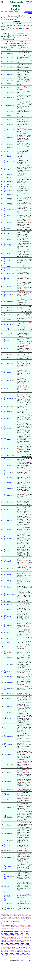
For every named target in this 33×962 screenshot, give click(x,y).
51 (4, 315)
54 (4, 328)
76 (4, 482)
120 (5, 794)
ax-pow (18, 928)
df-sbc (22, 937)
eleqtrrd (9, 495)
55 (4, 340)
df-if (6, 940)
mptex (9, 418)
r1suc (8, 310)
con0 (15, 918)
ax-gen (6, 925)
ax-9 (5, 926)
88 (4, 594)
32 (4, 208)
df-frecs (12, 951)
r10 (8, 177)
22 (4, 162)
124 (5, 865)
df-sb (7, 934)
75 (4, 477)
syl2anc (9, 294)
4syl (8, 261)
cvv (3, 915)
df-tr (7, 943)
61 (4, 372)
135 (5, 909)
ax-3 (2, 925)
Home (6, 11)
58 (4, 743)
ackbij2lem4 (19, 958)
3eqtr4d (9, 744)
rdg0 (8, 186)
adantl (9, 833)
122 (5, 807)
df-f (11, 948)
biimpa (9, 324)
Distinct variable (7, 39)
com (18, 920)
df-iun (11, 941)
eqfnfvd (9, 876)
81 (4, 537)
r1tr (8, 638)
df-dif (2, 938)
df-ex (27, 933)
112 (5, 729)
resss (8, 903)
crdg (24, 920)
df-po (22, 943)
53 (4, 324)
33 (4, 210)
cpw (24, 915)
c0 (18, 915)
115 (5, 754)
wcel (26, 914)
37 (4, 234)
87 (4, 574)
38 (4, 874)
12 (4, 893)
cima (9, 918)
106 (5, 689)
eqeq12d (9, 74)
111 (5, 720)
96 (4, 633)
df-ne (18, 936)
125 (5, 833)
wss (14, 915)
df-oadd (17, 953)
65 (4, 426)
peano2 (9, 194)
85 (4, 561)
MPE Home (11, 11)
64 (4, 399)
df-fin (24, 954)
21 (4, 160)
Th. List (16, 11)
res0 (8, 174)
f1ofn (8, 222)
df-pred (28, 945)
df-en (7, 954)
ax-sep (6, 928)
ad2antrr (9, 807)
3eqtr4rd (9, 817)
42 (4, 292)
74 (4, 474)
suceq (8, 53)
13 (4, 136)
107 (5, 727)
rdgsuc (9, 789)
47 (4, 296)
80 (4, 509)
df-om (23, 950)
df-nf (2, 934)
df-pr (21, 940)
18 (4, 895)
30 (4, 898)
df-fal (22, 933)
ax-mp (9, 439)
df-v (17, 937)
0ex (8, 184)
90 (4, 595)
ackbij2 (17, 18)
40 (4, 261)
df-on (8, 947)
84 (4, 551)
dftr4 (8, 647)
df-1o (6, 953)
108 (5, 698)
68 (4, 429)
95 (4, 626)
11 (6, 105)
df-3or (5, 933)
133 (5, 900)
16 (4, 130)
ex (8, 886)
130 (5, 868)
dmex (8, 406)
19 (4, 168)
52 (4, 319)
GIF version (30, 13)
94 (4, 618)
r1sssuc (9, 273)
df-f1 (16, 948)
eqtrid (9, 561)
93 (4, 609)
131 (5, 878)
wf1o (8, 920)
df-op (26, 940)
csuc (22, 918)
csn (29, 915)
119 (5, 817)
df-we (7, 944)
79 (4, 550)
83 (4, 540)
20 (4, 151)
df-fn (6, 948)
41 (4, 263)
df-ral (23, 936)
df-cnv (23, 944)
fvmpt (9, 428)
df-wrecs (19, 951)
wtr (16, 917)
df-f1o (25, 948)
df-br (17, 941)
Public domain (20, 960)
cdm (28, 917)
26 (4, 181)
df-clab (23, 934)
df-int (6, 941)
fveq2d (9, 57)
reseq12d (9, 67)
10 (6, 97)
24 (4, 896)
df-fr (2, 944)
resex (8, 357)
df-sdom (19, 954)
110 (5, 719)
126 (5, 866)
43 (4, 270)
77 (4, 488)
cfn (4, 921)
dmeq (8, 363)
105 (5, 682)
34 (4, 216)
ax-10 (10, 926)
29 (4, 192)
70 (4, 449)
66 (4, 411)
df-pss (23, 938)
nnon (8, 266)
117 (5, 772)
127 (5, 846)
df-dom (12, 954)
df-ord (2, 947)
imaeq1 (9, 380)
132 (5, 886)
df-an (25, 931)
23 (4, 169)
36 (4, 229)
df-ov (6, 950)
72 (4, 460)
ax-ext (26, 926)
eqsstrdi (9, 908)
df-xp (13, 944)
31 (4, 214)
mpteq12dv (10, 398)
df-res (16, 945)
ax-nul (12, 928)
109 (5, 717)
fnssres (9, 286)
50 (4, 313)
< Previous (29, 1)
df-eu (18, 934)
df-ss (18, 938)
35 (4, 228)
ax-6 (21, 925)
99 (4, 651)
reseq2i (9, 181)
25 (4, 188)
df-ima (22, 945)
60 (4, 406)
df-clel (7, 936)
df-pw (11, 940)
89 (4, 587)
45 (4, 279)
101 (5, 657)
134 (5, 907)
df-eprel (17, 943)
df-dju (6, 955)
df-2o (11, 953)
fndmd (9, 477)
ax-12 (20, 926)
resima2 (9, 334)
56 (4, 341)
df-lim (13, 947)
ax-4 (12, 925)
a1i (8, 642)
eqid (8, 520)
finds (8, 896)
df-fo (21, 948)
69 (4, 439)
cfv (12, 920)
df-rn (11, 945)
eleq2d (9, 319)
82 (4, 538)
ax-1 (26, 923)
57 (4, 348)
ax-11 (15, 926)
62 (4, 397)
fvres (8, 825)
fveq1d (9, 772)
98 (4, 642)
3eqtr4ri (9, 190)
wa (14, 914)
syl (8, 215)
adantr (9, 234)
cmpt (10, 917)
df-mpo (18, 950)
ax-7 (25, 925)
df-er (23, 953)
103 (5, 672)
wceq (19, 914)
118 (5, 781)
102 (5, 687)
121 (5, 799)
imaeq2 (9, 502)
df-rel (18, 944)
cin (8, 915)
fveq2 (8, 49)
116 (5, 815)
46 (4, 294)
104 (5, 676)
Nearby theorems (29, 3)
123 (5, 818)
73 (4, 472)
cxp (21, 917)
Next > (30, 2)
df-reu (6, 937)
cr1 (9, 921)
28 (4, 186)
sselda (9, 657)
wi (10, 914)
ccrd (16, 921)
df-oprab (12, 950)
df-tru (16, 933)
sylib (8, 652)
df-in (13, 938)
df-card (12, 955)
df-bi (21, 931)
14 (4, 120)
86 (4, 744)
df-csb (27, 937)
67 (4, 418)
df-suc (19, 947)
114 (5, 746)
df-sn (16, 940)
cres (3, 918)
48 (4, 301)
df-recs (25, 951)
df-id (11, 943)
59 (4, 357)
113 (5, 737)
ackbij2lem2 (10, 209)
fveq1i (9, 449)
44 (4, 278)
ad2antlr (9, 781)
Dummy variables (8, 43)
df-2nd (6, 951)
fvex (8, 354)
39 (4, 260)
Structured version (28, 11)
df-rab (12, 937)
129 (5, 857)
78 (4, 496)
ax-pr (24, 928)
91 (4, 615)
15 (4, 128)
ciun (4, 917)
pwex (8, 411)
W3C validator (29, 960)
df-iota (24, 947)
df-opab (22, 941)
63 (4, 388)
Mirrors (2, 11)
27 (4, 190)
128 (5, 850)
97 (4, 736)
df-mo (12, 934)
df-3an (11, 933)
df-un (8, 938)
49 (4, 876)
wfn (28, 918)
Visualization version (28, 12)
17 (4, 138)
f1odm (9, 664)
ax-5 (16, 925)
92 (4, 604)
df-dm (6, 945)
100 (5, 653)
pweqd (9, 372)
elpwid (9, 328)
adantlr (9, 754)
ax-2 (29, 923)
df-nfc (12, 936)
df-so (27, 943)
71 (4, 560)
